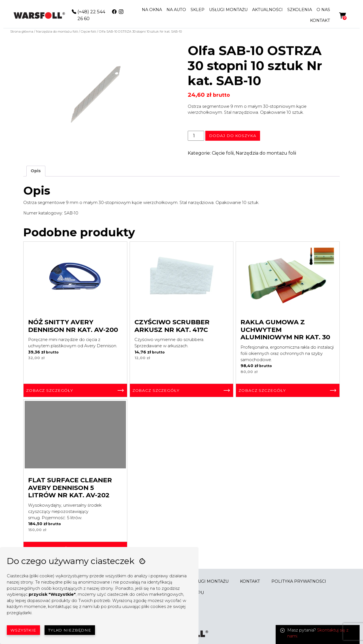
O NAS (323, 9)
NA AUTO (176, 9)
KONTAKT (320, 20)
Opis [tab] (36, 170)
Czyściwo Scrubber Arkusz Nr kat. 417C (172, 326)
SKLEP (197, 9)
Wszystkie (23, 630)
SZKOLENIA (299, 9)
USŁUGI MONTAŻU (228, 9)
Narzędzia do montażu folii (57, 31)
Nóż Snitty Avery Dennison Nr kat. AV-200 (73, 326)
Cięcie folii (88, 31)
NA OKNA (152, 9)
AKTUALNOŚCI (267, 9)
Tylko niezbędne (69, 630)
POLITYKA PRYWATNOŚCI (298, 581)
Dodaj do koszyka (232, 135)
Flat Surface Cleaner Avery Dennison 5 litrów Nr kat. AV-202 (70, 487)
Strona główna (21, 31)
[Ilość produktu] (196, 135)
